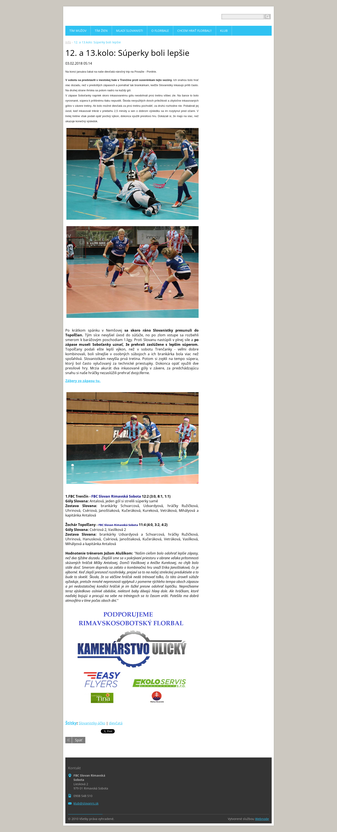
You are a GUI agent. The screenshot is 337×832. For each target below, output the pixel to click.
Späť (78, 740)
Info (68, 42)
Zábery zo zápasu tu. (83, 380)
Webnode (262, 819)
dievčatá (116, 723)
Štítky (71, 722)
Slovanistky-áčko (92, 723)
